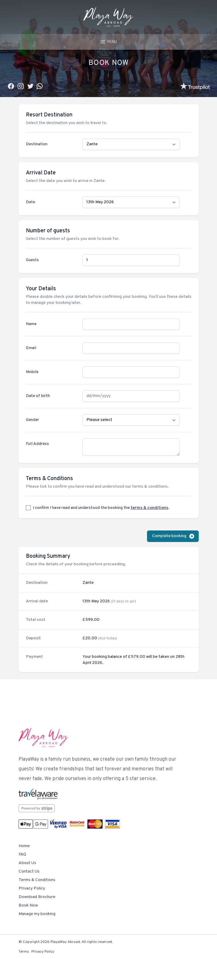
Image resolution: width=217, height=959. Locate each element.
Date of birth (38, 396)
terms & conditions (149, 507)
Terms (24, 951)
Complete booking (173, 536)
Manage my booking (37, 914)
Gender (32, 419)
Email (31, 348)
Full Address (37, 443)
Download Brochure (37, 897)
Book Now (28, 905)
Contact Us (29, 871)
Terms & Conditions (37, 880)
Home (24, 846)
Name (31, 324)
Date (30, 202)
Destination (36, 144)
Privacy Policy (32, 888)
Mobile (32, 372)
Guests (32, 260)
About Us (27, 863)
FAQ (22, 854)
